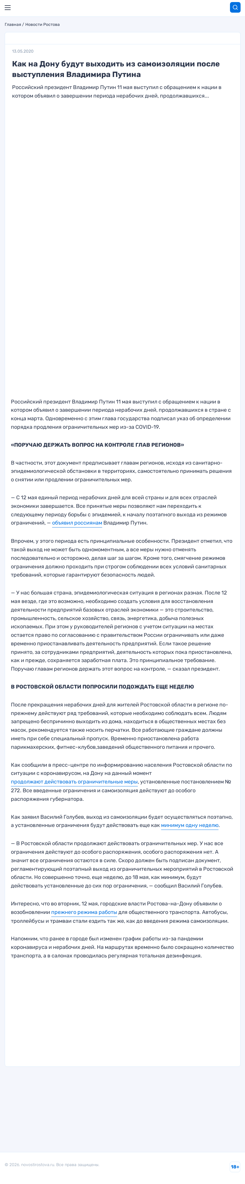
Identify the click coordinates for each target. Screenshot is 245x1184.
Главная (13, 24)
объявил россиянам (77, 523)
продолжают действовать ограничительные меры (74, 781)
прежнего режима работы (84, 912)
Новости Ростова (42, 24)
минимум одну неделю (189, 825)
